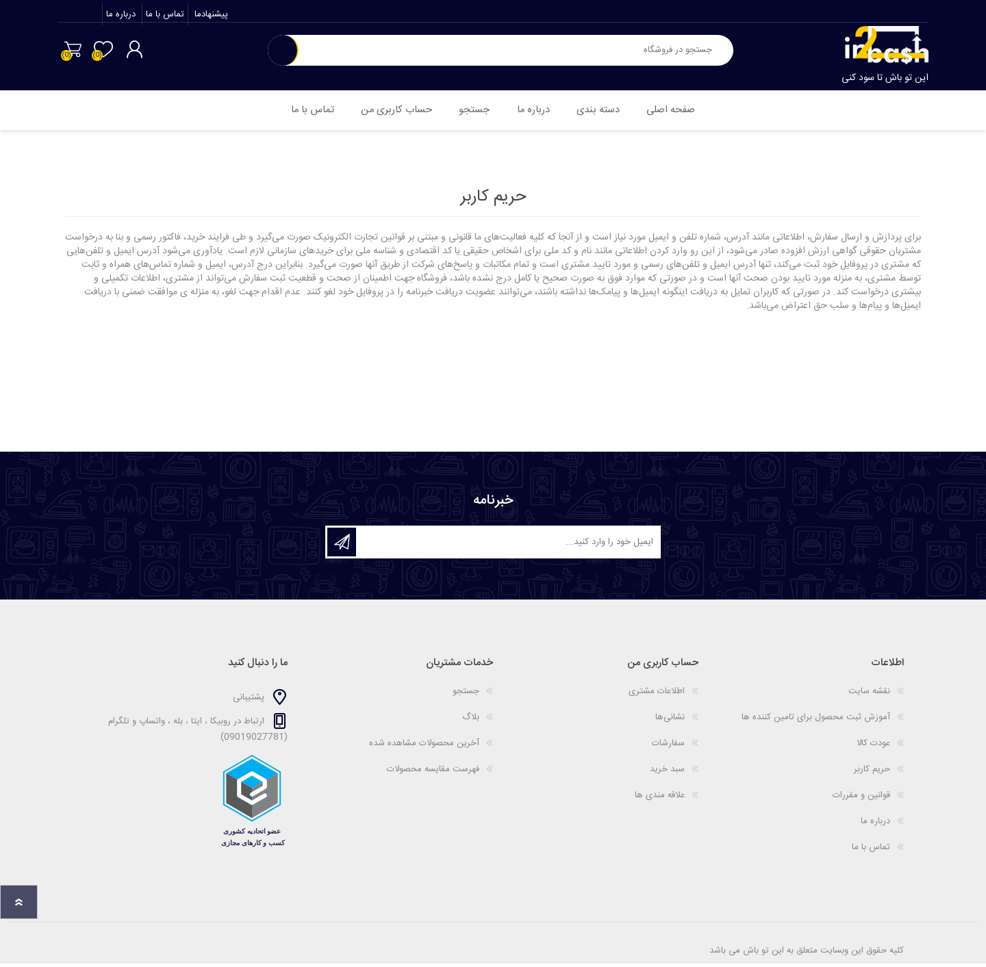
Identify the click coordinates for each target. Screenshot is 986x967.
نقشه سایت (869, 694)
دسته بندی (603, 111)
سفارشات (668, 746)
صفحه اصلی (682, 111)
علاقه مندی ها (660, 798)
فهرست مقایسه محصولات (433, 772)
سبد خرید (70, 53)
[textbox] (516, 53)
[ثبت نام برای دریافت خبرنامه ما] (507, 545)
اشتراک (341, 545)
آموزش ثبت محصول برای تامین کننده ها (816, 720)
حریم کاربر (872, 772)
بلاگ (470, 720)
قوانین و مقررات (861, 798)
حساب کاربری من (387, 111)
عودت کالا (873, 746)
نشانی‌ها (670, 720)
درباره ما (119, 17)
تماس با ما (163, 17)
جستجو (283, 53)
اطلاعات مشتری (657, 694)
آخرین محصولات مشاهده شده (424, 746)
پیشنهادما (208, 17)
